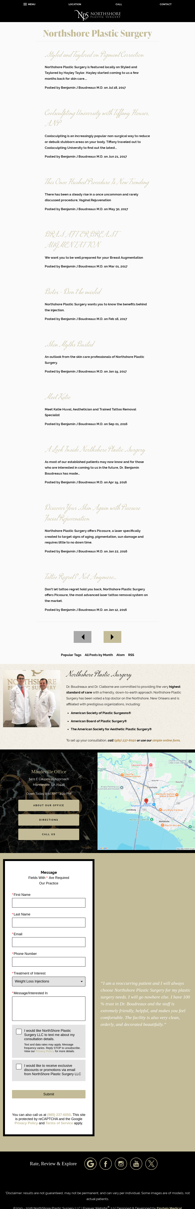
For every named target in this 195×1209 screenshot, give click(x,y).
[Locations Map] (146, 801)
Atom (120, 655)
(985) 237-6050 (125, 740)
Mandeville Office (48, 771)
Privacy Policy (45, 1051)
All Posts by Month (99, 655)
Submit (48, 1094)
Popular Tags (71, 655)
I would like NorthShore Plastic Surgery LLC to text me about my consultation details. (53, 1041)
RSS (131, 655)
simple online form (166, 740)
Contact (166, 4)
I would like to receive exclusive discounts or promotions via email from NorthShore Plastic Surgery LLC (52, 1070)
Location (75, 4)
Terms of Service (59, 1123)
